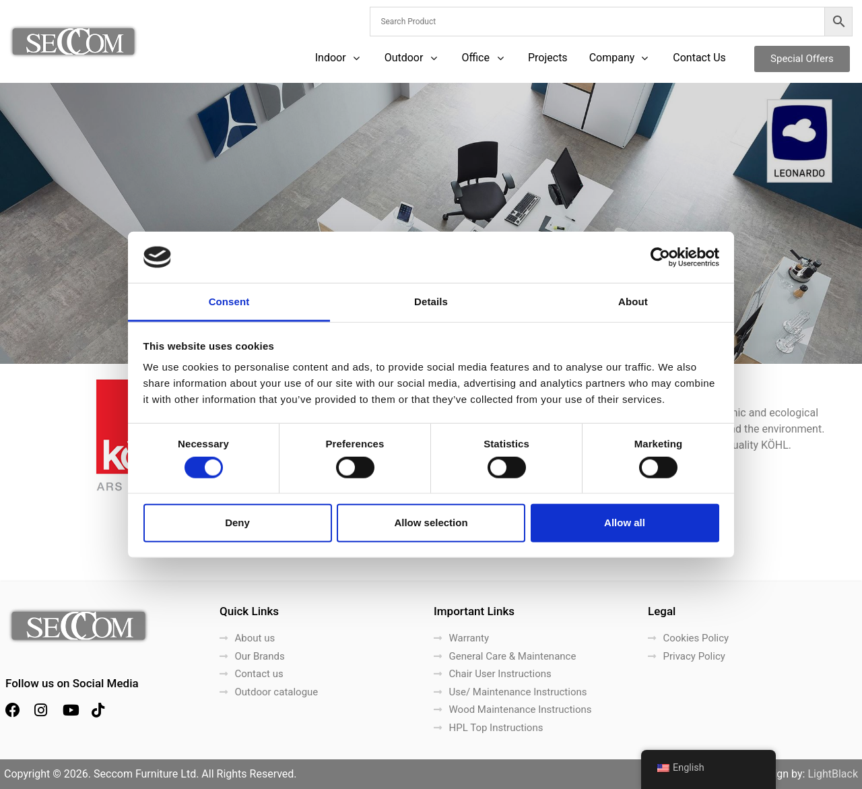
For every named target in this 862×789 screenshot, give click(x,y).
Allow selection (430, 522)
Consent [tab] (229, 301)
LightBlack (832, 773)
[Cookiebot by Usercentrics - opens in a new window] (660, 257)
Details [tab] (431, 301)
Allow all (624, 522)
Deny (237, 522)
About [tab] (633, 301)
